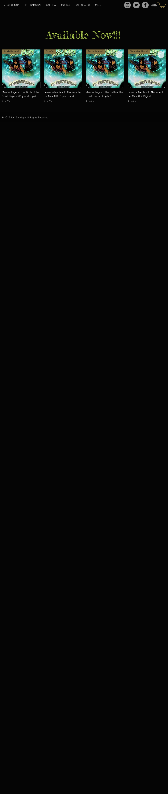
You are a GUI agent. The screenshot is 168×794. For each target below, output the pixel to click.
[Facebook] (145, 5)
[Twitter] (136, 5)
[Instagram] (127, 5)
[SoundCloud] (154, 5)
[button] (161, 4)
